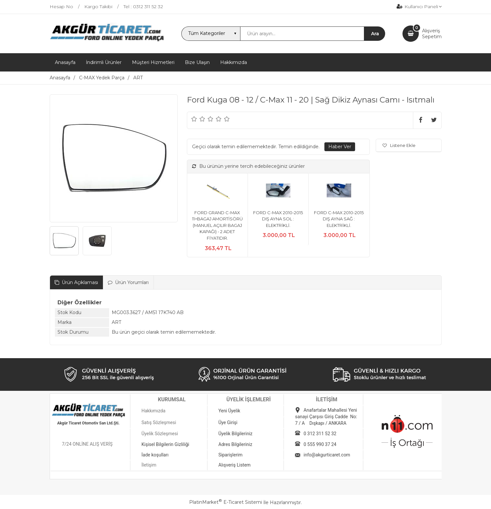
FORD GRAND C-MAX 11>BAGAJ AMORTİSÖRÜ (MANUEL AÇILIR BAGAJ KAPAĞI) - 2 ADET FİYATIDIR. (217, 225)
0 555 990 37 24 (319, 444)
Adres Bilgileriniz (236, 444)
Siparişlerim (231, 454)
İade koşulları (155, 454)
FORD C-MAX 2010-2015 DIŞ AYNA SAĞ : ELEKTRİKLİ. (339, 219)
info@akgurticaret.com (326, 454)
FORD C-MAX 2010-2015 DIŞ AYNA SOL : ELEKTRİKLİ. (278, 219)
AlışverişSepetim (432, 34)
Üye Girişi (228, 422)
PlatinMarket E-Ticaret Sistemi (225, 502)
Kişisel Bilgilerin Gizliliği (165, 444)
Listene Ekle (399, 145)
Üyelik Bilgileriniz (236, 433)
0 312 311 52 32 (319, 433)
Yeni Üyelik (229, 410)
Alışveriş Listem (235, 465)
